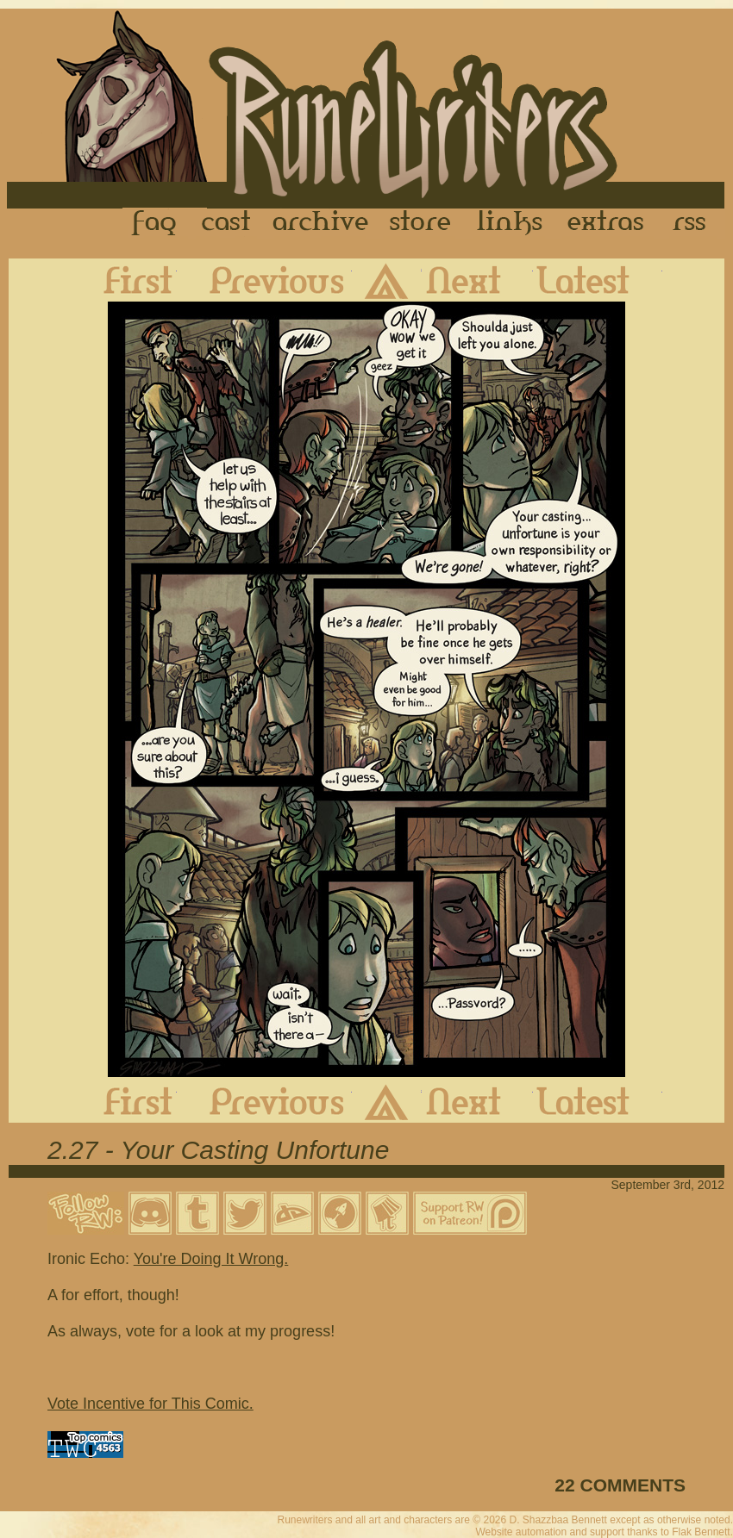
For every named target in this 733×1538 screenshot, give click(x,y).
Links (509, 223)
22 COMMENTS (620, 1485)
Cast (227, 223)
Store (420, 223)
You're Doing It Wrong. (211, 1258)
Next (477, 280)
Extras (608, 223)
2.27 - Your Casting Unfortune (218, 1150)
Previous (264, 280)
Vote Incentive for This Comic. (150, 1403)
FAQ (155, 223)
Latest (597, 280)
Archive (320, 223)
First (124, 280)
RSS (694, 223)
